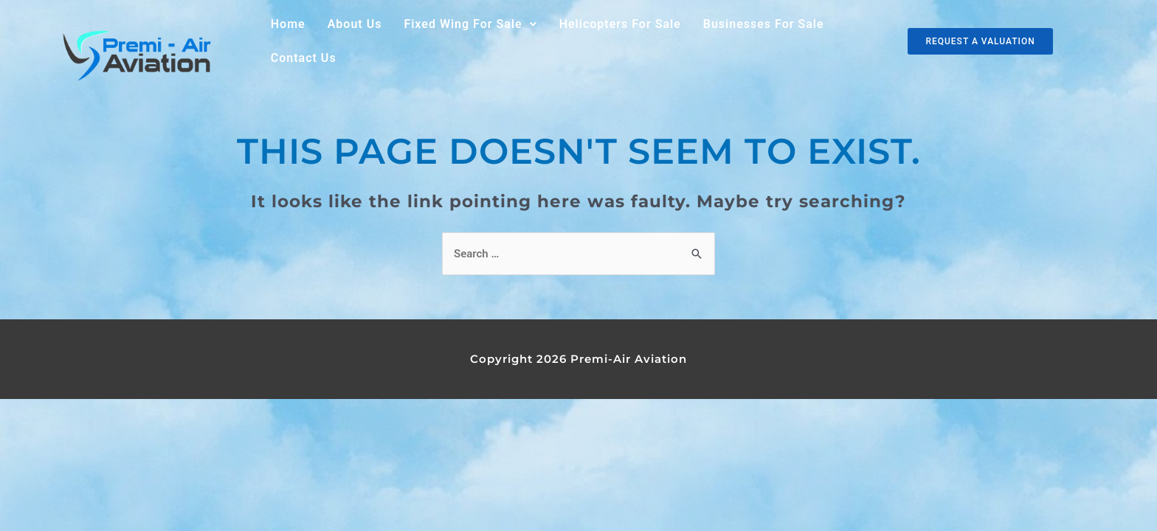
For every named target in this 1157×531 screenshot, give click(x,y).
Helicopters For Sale (620, 24)
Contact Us (303, 58)
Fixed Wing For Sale (470, 24)
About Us (355, 24)
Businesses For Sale (763, 24)
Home (288, 24)
